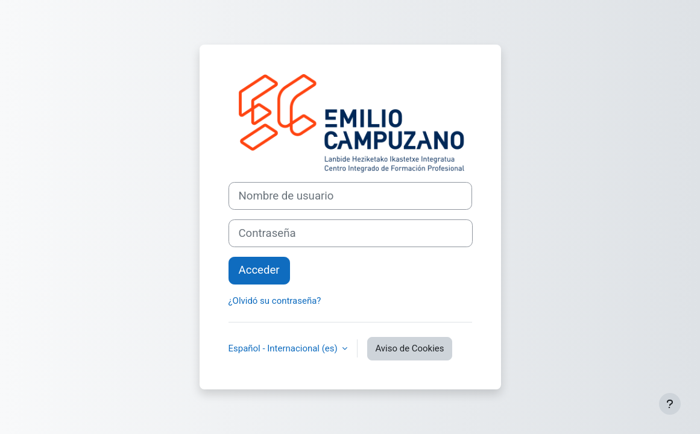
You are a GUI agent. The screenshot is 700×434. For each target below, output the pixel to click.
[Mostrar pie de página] (670, 404)
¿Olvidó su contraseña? (275, 300)
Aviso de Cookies (409, 348)
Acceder (259, 270)
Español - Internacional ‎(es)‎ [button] (284, 348)
